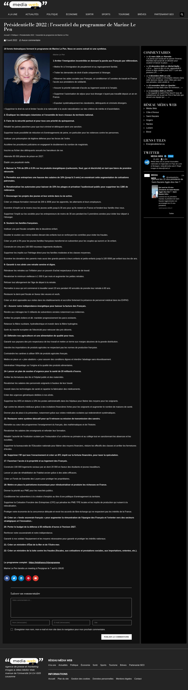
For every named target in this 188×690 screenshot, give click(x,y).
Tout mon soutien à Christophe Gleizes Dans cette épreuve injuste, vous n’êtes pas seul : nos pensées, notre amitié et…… (165, 80)
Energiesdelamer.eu (155, 144)
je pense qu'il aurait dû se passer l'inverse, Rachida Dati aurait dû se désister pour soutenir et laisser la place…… (164, 61)
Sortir (89, 14)
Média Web (151, 108)
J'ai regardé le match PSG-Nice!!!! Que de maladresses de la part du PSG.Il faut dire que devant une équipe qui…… (165, 95)
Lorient (149, 128)
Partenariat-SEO (164, 14)
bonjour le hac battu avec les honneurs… (164, 87)
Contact (138, 679)
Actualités (32, 14)
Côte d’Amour (152, 112)
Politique (52, 14)
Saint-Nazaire (152, 116)
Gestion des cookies (80, 679)
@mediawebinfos (172, 177)
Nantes (149, 124)
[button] (182, 14)
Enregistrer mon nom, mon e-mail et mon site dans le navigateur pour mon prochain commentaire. (60, 629)
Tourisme (124, 14)
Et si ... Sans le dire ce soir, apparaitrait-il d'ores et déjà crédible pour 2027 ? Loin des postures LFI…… (164, 70)
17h (182, 175)
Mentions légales (124, 679)
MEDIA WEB (154, 176)
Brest (148, 132)
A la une (12, 14)
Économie (71, 14)
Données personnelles (103, 679)
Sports (106, 14)
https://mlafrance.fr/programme (44, 562)
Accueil (6, 35)
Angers (149, 120)
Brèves (142, 14)
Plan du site (63, 679)
